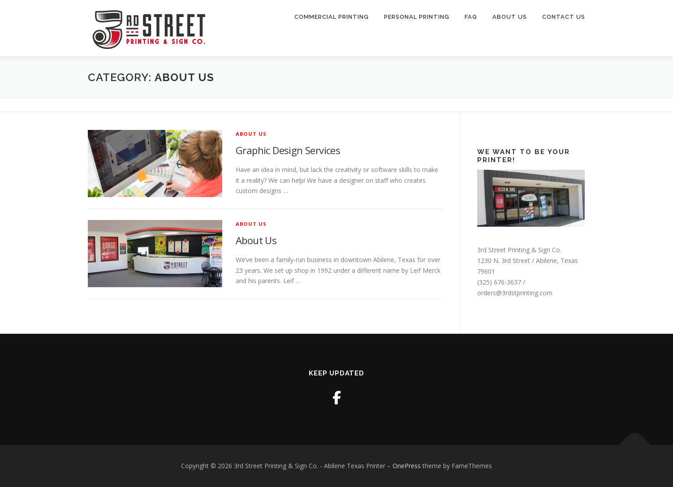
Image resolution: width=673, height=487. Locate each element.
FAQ (471, 16)
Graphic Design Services (288, 150)
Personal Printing (416, 16)
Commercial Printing (331, 16)
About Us (509, 16)
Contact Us (563, 16)
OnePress (407, 465)
